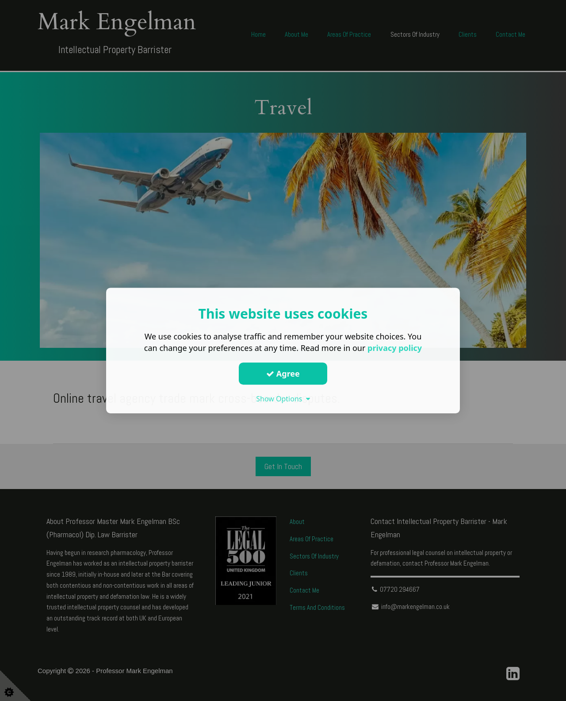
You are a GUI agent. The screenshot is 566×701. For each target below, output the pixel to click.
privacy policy (394, 348)
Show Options (283, 399)
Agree (283, 373)
